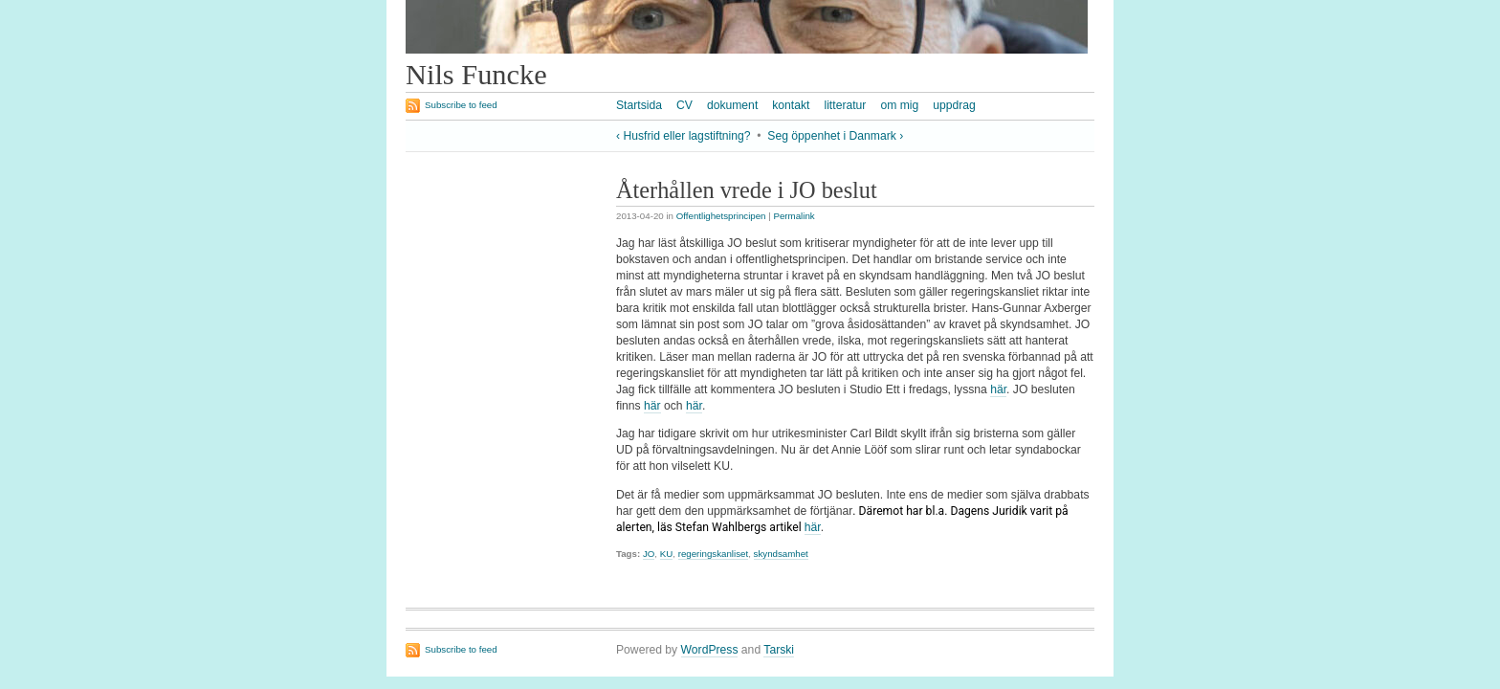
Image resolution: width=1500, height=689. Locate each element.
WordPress (710, 649)
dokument (732, 105)
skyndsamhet (781, 553)
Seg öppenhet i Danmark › (835, 136)
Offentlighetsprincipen (721, 216)
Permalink (793, 216)
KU (666, 553)
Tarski (778, 649)
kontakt (790, 105)
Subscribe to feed (461, 105)
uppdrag (954, 105)
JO (648, 553)
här (998, 389)
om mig (899, 105)
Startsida (639, 105)
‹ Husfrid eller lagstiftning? (683, 136)
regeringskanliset (713, 553)
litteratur (845, 105)
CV (684, 105)
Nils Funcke (476, 74)
